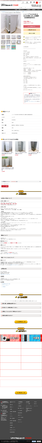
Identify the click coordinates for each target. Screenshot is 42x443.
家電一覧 (11, 404)
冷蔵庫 (11, 409)
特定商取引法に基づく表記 (6, 283)
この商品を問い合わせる (32, 29)
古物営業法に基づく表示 (29, 411)
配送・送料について (10, 253)
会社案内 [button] (33, 9)
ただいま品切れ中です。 (32, 26)
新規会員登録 (20, 412)
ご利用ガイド (20, 403)
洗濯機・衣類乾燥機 (13, 411)
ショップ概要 (28, 403)
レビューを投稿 (5, 186)
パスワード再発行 (20, 417)
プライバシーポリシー (5, 285)
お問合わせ (19, 419)
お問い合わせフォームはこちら (5, 274)
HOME (16, 9)
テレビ (11, 413)
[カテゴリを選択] (22, 7)
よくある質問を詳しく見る (21, 321)
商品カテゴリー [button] (21, 9)
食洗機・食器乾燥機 (13, 420)
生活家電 (11, 425)
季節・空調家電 (12, 418)
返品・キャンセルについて (31, 101)
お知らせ (35, 403)
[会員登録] (27, 2)
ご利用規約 (3, 286)
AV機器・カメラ (12, 427)
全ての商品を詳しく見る (21, 392)
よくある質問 (20, 410)
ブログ (38, 9)
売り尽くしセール (12, 429)
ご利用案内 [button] (28, 9)
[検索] (40, 7)
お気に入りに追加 (32, 33)
